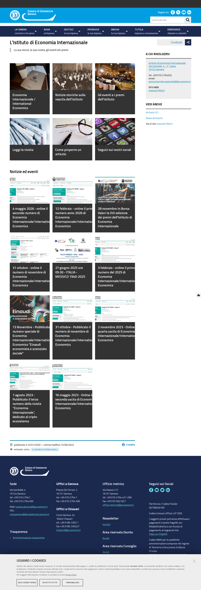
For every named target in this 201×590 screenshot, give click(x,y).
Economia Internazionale (45, 457)
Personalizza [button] (72, 583)
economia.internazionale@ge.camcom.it (170, 89)
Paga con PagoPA (158, 542)
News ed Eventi (154, 126)
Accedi (106, 546)
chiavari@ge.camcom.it (68, 538)
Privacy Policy (71, 575)
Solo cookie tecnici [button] (27, 583)
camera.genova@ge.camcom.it (31, 514)
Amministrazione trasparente (29, 545)
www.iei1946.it (157, 98)
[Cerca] (187, 19)
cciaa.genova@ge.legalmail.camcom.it (29, 522)
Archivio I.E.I (152, 120)
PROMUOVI (21, 39)
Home (11, 39)
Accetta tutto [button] (50, 583)
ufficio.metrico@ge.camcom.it (118, 512)
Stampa (128, 452)
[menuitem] (24, 31)
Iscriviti (106, 532)
